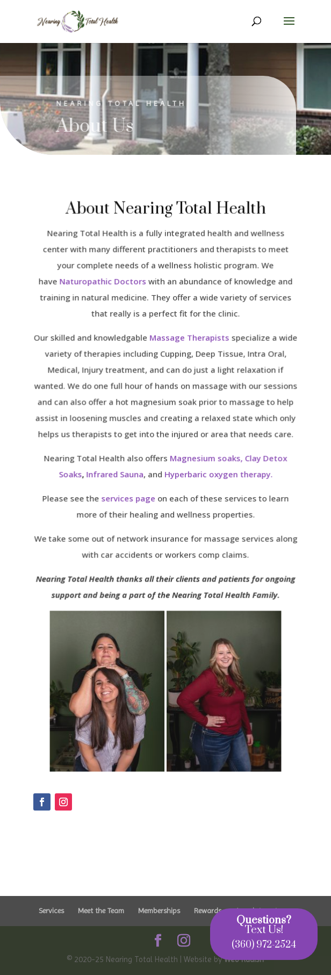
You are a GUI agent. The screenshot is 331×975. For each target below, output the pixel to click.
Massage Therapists (188, 338)
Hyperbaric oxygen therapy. (218, 474)
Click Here (60, 841)
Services (51, 910)
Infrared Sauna (115, 474)
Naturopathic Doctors (103, 283)
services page (128, 498)
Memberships (159, 910)
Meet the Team (101, 910)
